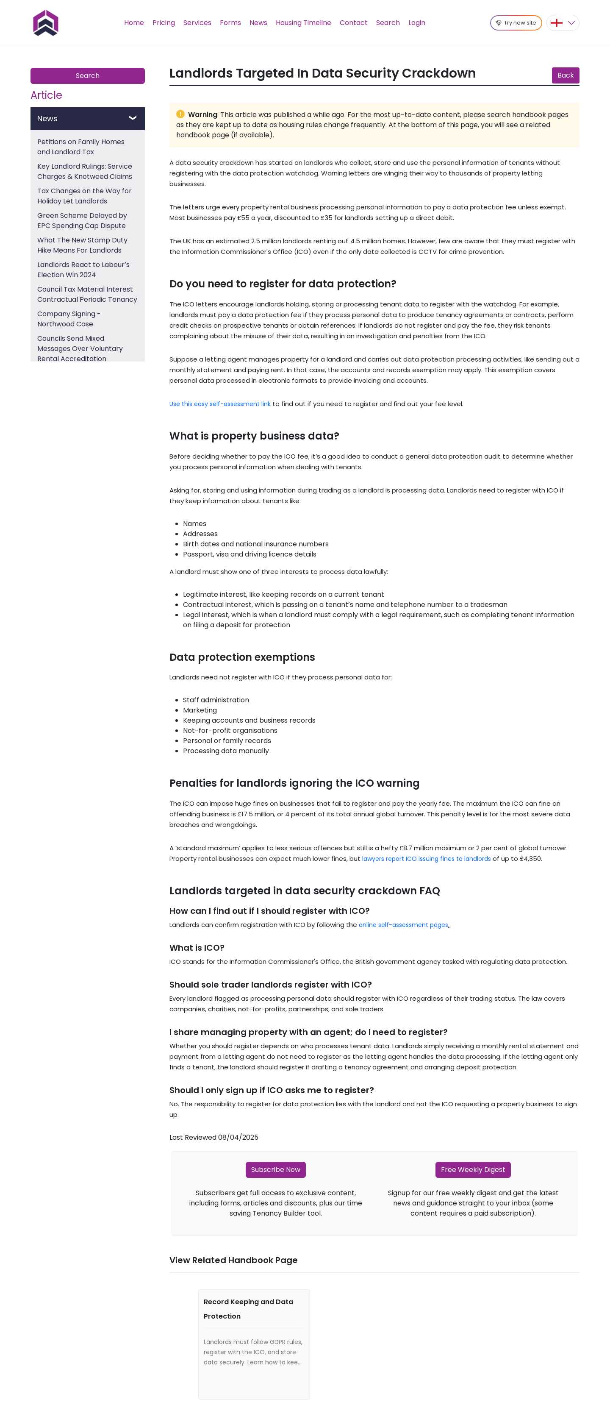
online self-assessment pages (403, 925)
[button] (563, 23)
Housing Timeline (303, 23)
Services (197, 23)
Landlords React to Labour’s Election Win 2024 (83, 270)
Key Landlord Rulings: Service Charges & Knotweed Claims (84, 171)
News (258, 23)
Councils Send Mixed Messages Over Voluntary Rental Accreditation (80, 349)
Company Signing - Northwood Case (69, 319)
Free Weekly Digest (473, 1169)
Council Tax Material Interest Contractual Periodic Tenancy (87, 294)
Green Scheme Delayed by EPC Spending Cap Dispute (82, 221)
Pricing (163, 23)
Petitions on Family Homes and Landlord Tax (81, 147)
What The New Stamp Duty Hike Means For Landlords (82, 245)
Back (565, 75)
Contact (354, 23)
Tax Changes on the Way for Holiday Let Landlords (84, 196)
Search (388, 23)
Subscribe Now (275, 1169)
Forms (230, 23)
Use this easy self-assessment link (220, 404)
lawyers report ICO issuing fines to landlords (426, 858)
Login (416, 23)
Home (134, 23)
